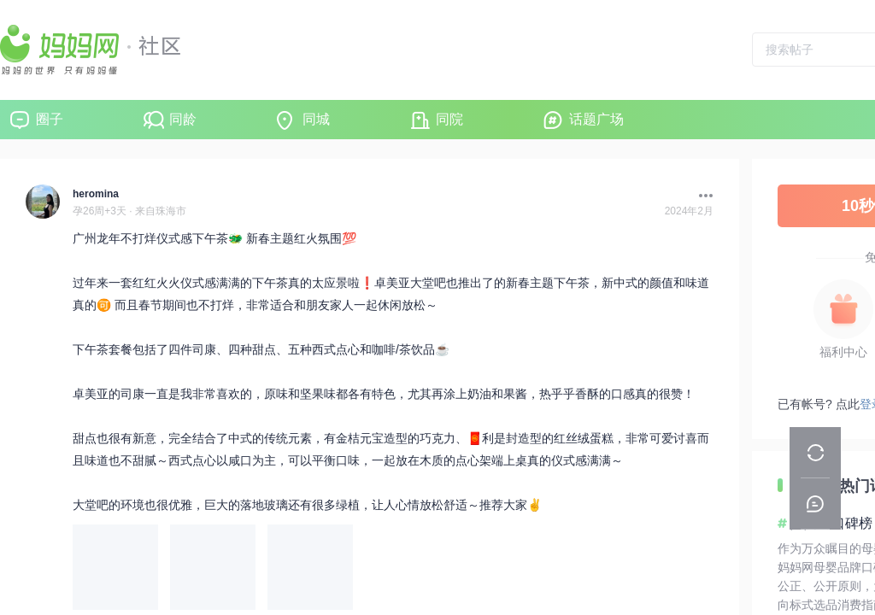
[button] (702, 195)
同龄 (183, 119)
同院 (449, 119)
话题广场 (596, 119)
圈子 (49, 119)
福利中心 (843, 352)
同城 (316, 119)
